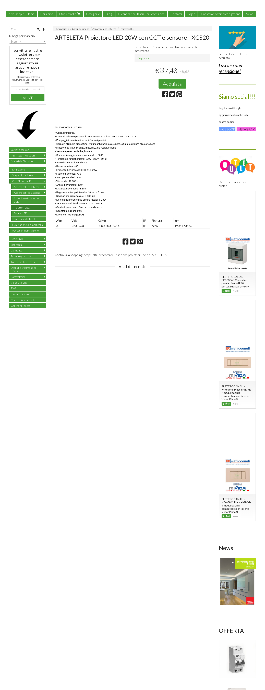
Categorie (93, 14)
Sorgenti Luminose (22, 175)
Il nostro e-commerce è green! (220, 14)
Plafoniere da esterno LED (26, 200)
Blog (109, 14)
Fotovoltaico (18, 276)
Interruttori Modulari (23, 155)
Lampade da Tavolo (25, 219)
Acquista (172, 84)
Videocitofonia (19, 282)
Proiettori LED (127, 28)
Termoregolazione (21, 256)
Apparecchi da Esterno (104, 28)
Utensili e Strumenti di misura (23, 269)
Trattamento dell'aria (23, 261)
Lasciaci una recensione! (230, 68)
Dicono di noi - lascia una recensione (141, 14)
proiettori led (137, 255)
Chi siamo (46, 14)
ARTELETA (159, 255)
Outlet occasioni (20, 149)
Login (191, 14)
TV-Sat (15, 288)
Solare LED (20, 213)
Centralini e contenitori (24, 299)
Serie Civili (17, 238)
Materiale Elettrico (22, 161)
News (249, 14)
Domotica (16, 250)
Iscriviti (27, 97)
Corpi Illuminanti (80, 28)
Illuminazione (62, 28)
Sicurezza (16, 244)
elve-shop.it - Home (21, 14)
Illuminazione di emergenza (27, 224)
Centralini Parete (20, 305)
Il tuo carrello (69, 14)
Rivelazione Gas (20, 294)
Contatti (176, 14)
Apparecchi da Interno (27, 186)
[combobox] (27, 41)
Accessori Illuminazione (25, 230)
